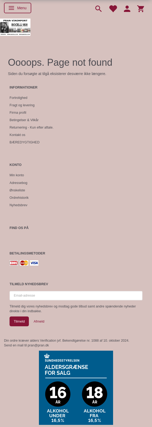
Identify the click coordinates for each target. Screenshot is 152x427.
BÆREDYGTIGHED (24, 142)
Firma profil (18, 113)
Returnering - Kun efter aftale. (31, 127)
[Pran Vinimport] (15, 29)
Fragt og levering (22, 105)
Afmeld (39, 321)
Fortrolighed (18, 98)
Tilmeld (19, 321)
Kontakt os (17, 135)
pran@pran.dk (38, 345)
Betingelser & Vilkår (24, 120)
